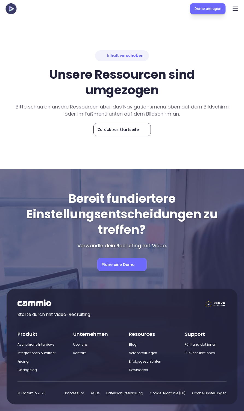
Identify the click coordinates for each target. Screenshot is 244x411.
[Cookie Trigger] (209, 393)
